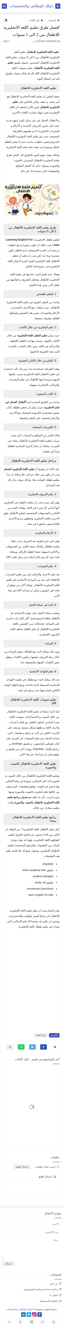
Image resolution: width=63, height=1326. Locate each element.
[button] (43, 1047)
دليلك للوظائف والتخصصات (31, 6)
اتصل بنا (53, 1295)
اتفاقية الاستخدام (49, 1301)
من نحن (54, 1283)
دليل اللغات (36, 20)
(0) (6, 41)
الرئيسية (53, 20)
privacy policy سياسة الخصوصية (41, 1289)
